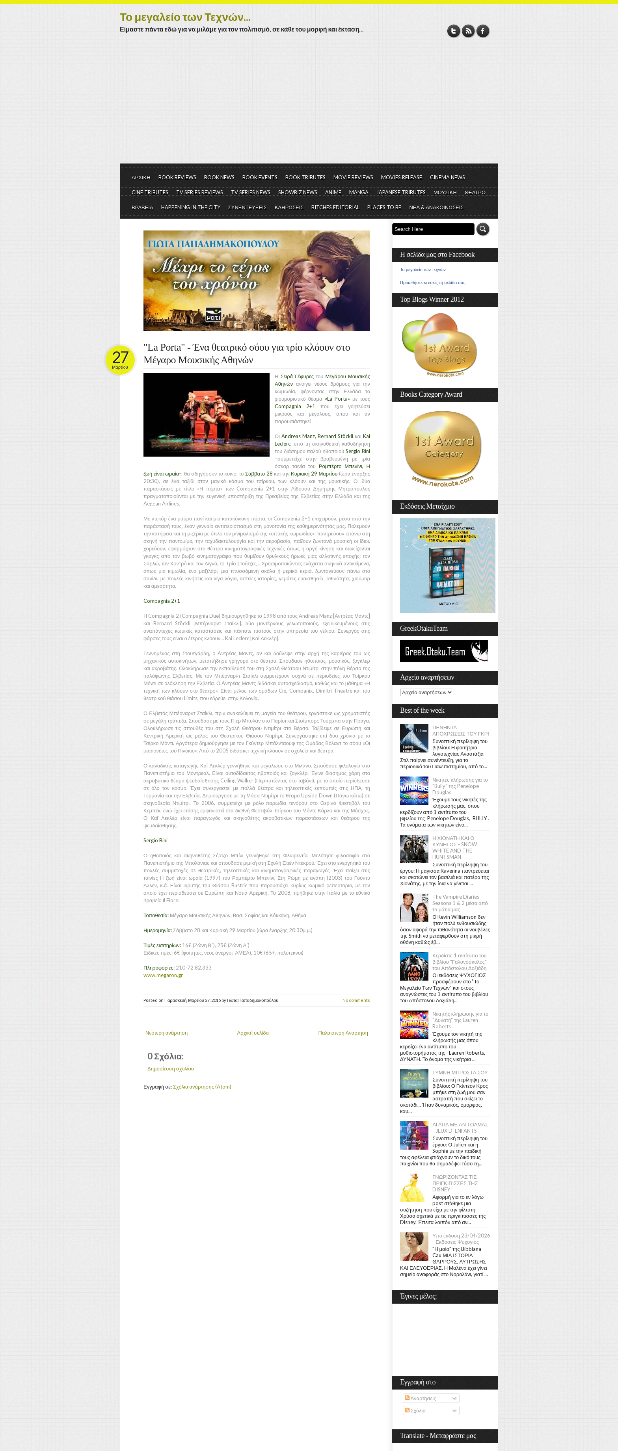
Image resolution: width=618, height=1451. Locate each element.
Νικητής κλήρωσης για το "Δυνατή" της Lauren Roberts (460, 1020)
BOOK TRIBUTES (305, 177)
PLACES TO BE (384, 207)
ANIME (333, 192)
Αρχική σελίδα (253, 1032)
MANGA (359, 192)
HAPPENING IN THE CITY (190, 207)
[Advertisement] (309, 104)
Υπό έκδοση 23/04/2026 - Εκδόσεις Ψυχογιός (461, 1238)
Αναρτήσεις (420, 1398)
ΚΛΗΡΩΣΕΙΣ (289, 207)
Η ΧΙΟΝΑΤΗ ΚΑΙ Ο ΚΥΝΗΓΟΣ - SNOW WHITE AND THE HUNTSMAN (454, 847)
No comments (356, 1000)
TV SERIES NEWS (250, 192)
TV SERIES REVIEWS (199, 192)
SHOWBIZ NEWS (297, 192)
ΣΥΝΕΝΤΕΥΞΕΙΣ (247, 207)
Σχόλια (415, 1410)
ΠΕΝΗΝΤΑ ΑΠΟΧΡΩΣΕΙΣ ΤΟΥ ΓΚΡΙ (460, 730)
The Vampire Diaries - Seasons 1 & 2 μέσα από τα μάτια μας (460, 903)
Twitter (454, 31)
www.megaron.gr (163, 975)
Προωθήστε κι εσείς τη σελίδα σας (432, 282)
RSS (468, 31)
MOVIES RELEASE (401, 177)
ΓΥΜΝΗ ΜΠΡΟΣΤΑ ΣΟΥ (460, 1072)
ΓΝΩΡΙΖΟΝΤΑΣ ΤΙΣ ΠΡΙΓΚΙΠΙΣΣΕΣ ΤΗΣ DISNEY (455, 1183)
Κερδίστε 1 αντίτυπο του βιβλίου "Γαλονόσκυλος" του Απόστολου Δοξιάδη (459, 961)
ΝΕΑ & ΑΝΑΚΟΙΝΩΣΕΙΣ (436, 207)
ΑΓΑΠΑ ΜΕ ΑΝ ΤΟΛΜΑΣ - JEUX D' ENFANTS (460, 1127)
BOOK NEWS (219, 177)
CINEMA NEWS (447, 177)
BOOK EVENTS (259, 177)
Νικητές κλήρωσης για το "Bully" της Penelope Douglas (460, 786)
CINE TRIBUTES (150, 192)
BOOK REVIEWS (177, 177)
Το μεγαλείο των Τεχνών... (185, 16)
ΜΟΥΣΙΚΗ (445, 192)
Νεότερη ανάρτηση (166, 1032)
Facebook (483, 31)
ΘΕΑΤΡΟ (475, 192)
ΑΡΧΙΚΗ (141, 177)
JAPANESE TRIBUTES (401, 192)
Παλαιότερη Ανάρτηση (343, 1032)
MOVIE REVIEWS (353, 177)
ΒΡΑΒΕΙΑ (142, 207)
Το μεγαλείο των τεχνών (423, 269)
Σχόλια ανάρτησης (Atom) (202, 1086)
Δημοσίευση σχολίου (170, 1068)
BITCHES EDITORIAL (335, 207)
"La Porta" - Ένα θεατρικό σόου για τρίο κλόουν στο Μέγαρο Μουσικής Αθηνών (246, 354)
